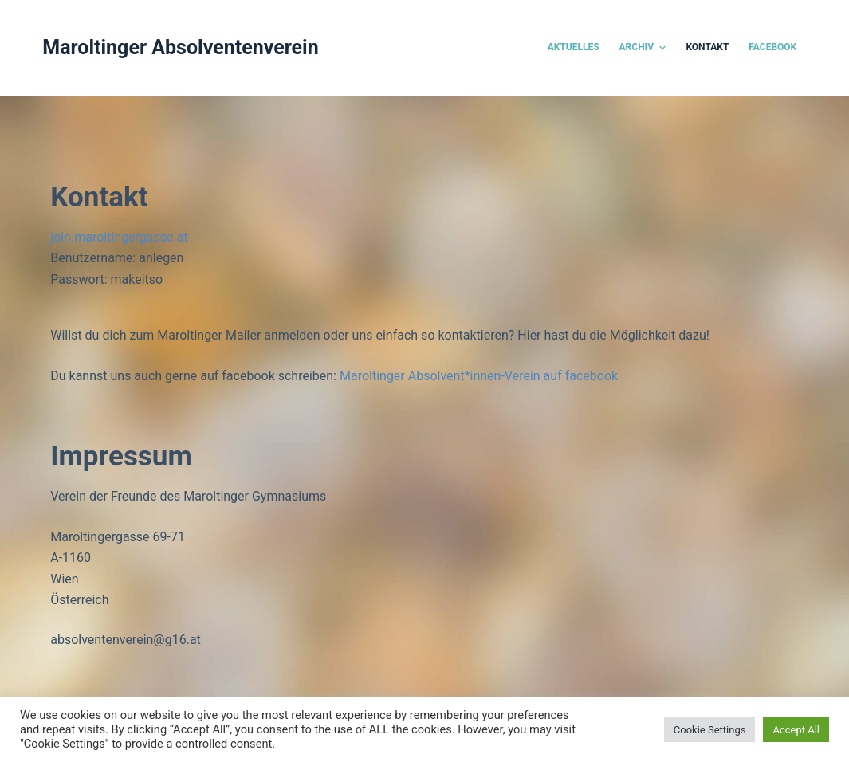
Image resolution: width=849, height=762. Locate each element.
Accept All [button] (796, 730)
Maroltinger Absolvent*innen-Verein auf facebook (479, 375)
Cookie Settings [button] (710, 730)
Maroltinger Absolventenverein (180, 47)
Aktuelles (573, 47)
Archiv (644, 48)
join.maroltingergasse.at (118, 237)
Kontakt (707, 47)
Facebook (772, 47)
